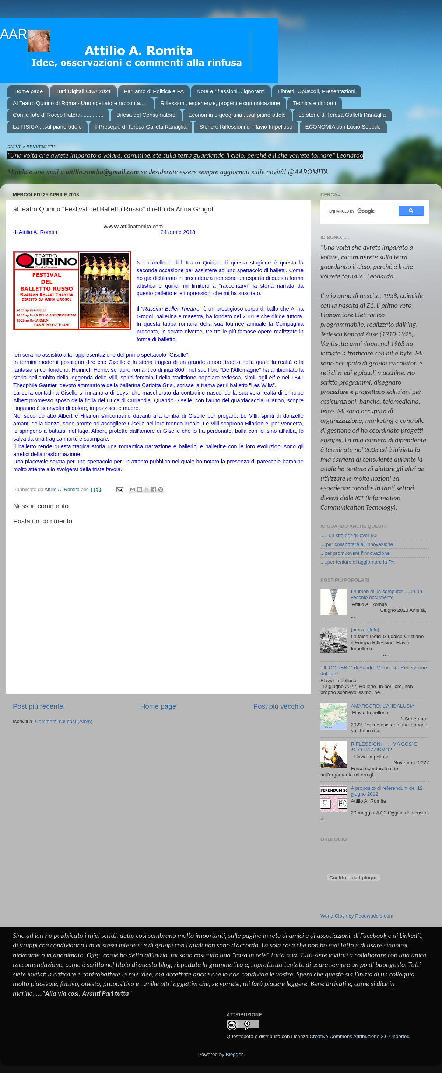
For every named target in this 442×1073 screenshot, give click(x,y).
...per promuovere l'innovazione (355, 553)
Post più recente (38, 706)
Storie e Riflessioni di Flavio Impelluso (245, 126)
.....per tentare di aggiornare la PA (357, 562)
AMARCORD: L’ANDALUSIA (382, 706)
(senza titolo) (365, 629)
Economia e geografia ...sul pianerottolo (236, 115)
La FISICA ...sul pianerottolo (47, 126)
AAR (13, 34)
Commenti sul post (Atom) (63, 721)
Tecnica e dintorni (314, 103)
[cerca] (358, 211)
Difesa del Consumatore (146, 115)
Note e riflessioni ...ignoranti (231, 91)
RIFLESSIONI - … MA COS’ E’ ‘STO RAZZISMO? (384, 747)
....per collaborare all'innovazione (356, 544)
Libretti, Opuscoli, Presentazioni (316, 91)
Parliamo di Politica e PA (154, 91)
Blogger (234, 1054)
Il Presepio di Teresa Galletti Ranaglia (141, 126)
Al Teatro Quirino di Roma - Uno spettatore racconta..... (80, 103)
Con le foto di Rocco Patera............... (58, 115)
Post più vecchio (278, 706)
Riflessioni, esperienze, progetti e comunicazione (220, 103)
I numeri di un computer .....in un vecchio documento (386, 594)
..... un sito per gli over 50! (349, 535)
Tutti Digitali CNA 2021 (83, 91)
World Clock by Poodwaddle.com (356, 916)
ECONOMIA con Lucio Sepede (343, 126)
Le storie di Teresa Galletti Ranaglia (342, 115)
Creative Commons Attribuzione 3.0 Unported (359, 1036)
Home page (28, 91)
